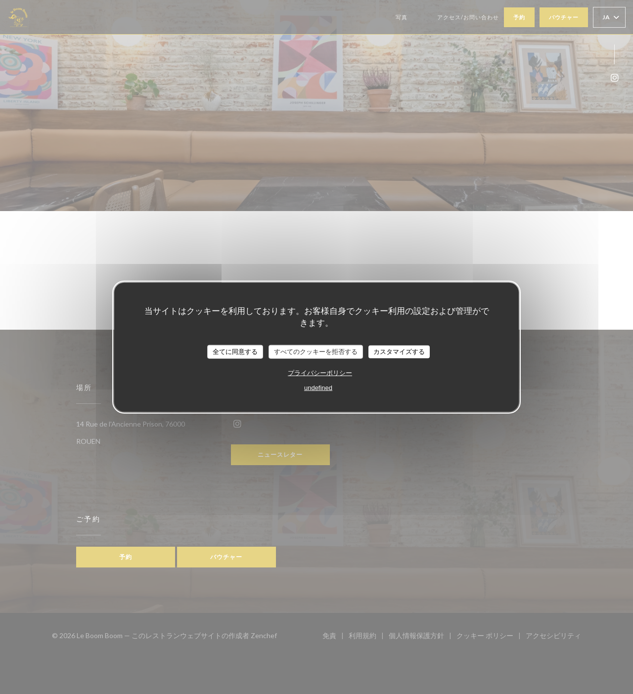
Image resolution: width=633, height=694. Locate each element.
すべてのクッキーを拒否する (316, 351)
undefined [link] (318, 387)
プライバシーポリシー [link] (320, 372)
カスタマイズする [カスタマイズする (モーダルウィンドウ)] (399, 351)
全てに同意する (235, 351)
